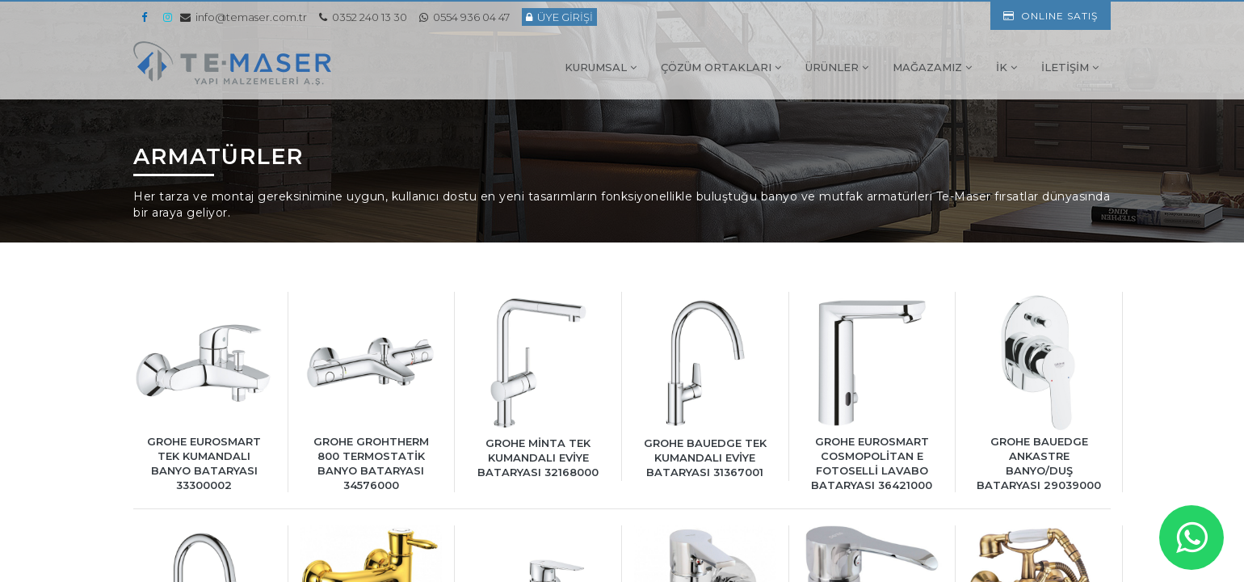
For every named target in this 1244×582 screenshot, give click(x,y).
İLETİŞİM (1070, 67)
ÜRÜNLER (836, 67)
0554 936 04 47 (464, 17)
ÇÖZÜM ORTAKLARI (721, 67)
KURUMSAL (601, 67)
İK (1006, 67)
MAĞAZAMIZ (932, 67)
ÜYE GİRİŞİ (559, 17)
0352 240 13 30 (363, 17)
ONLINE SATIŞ (1050, 16)
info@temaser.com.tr (243, 17)
